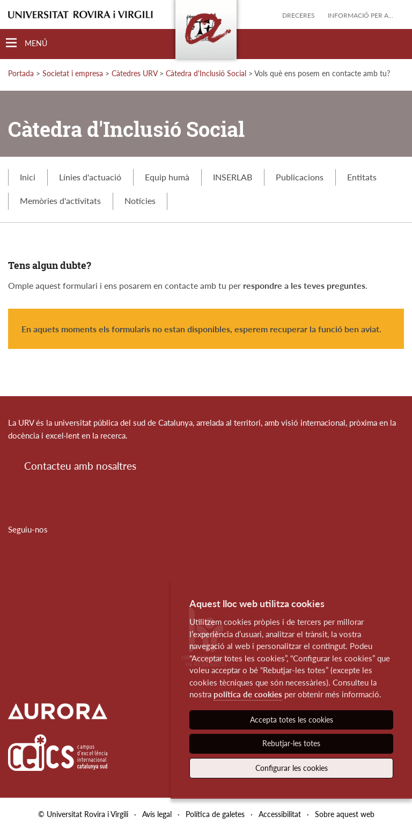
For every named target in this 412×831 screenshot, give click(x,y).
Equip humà (167, 177)
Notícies (140, 200)
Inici (27, 177)
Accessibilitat (280, 814)
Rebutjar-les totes (291, 743)
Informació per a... (360, 15)
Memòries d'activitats (60, 200)
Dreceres (298, 15)
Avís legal (157, 814)
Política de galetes (215, 814)
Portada (21, 73)
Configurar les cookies (291, 767)
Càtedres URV (134, 73)
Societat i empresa (72, 73)
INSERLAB (232, 177)
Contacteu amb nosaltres (80, 466)
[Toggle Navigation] (27, 43)
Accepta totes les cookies (291, 719)
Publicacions (299, 177)
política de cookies (248, 694)
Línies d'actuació (90, 177)
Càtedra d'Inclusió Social (206, 73)
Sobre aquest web (344, 814)
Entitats (362, 177)
